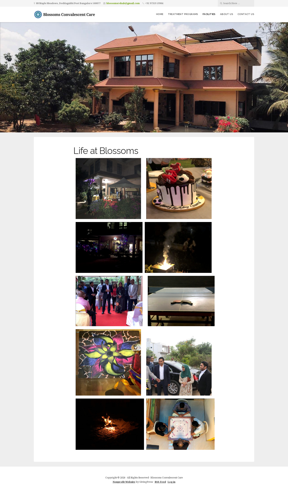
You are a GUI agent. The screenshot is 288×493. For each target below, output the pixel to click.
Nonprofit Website (124, 481)
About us (226, 14)
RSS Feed (160, 481)
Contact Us (246, 14)
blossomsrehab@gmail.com (123, 3)
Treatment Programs (183, 14)
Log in (171, 481)
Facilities (209, 14)
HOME (159, 14)
